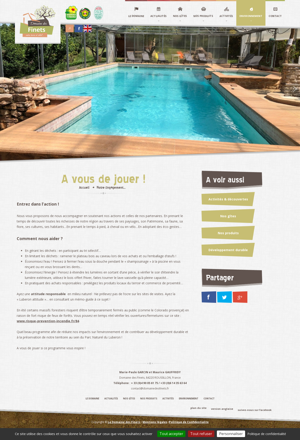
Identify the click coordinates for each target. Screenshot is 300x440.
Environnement (188, 398)
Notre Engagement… (111, 187)
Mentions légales (155, 422)
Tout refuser (201, 433)
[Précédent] (5, 89)
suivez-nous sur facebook (255, 410)
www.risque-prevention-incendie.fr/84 (48, 321)
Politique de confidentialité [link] (266, 434)
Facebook (79, 27)
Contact (209, 398)
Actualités (111, 398)
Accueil (84, 187)
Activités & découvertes (228, 199)
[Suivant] (295, 89)
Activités (168, 398)
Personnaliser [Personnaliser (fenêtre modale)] (231, 433)
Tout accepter (171, 433)
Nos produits (228, 233)
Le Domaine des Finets (124, 422)
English (88, 27)
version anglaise (222, 408)
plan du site (198, 408)
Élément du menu (71, 13)
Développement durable (228, 250)
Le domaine (92, 398)
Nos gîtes (228, 216)
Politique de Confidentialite (189, 422)
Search (70, 27)
